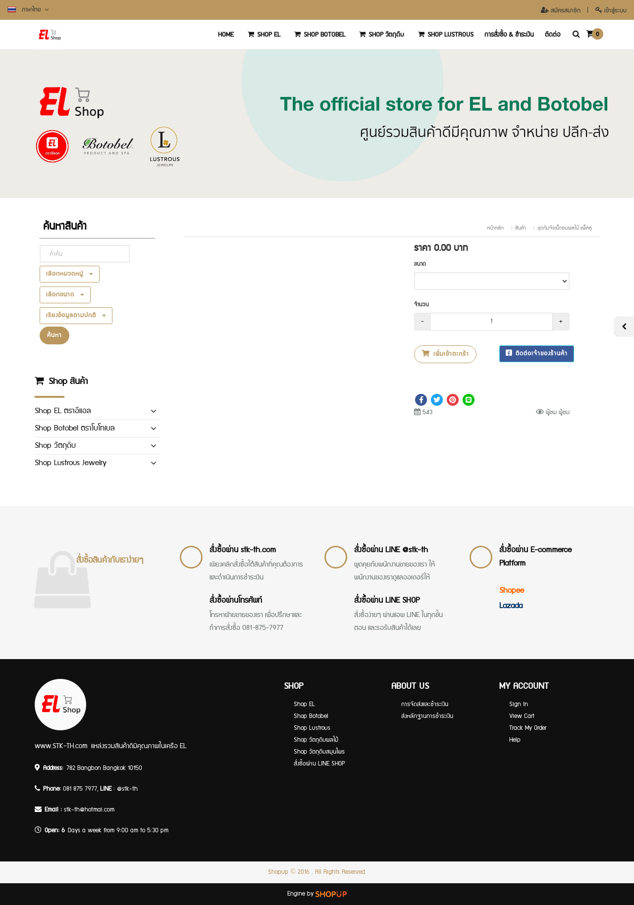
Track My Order (527, 728)
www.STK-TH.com (61, 746)
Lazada (511, 606)
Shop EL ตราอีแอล (63, 411)
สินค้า (520, 228)
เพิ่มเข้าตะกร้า (445, 354)
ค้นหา (54, 335)
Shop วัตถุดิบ (380, 34)
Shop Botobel (318, 34)
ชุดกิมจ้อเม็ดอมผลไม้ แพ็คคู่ (564, 228)
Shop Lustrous (444, 34)
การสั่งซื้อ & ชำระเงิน (509, 34)
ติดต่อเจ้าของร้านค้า (537, 353)
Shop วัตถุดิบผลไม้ (316, 740)
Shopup (278, 872)
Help (515, 740)
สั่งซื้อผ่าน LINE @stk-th (391, 550)
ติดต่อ (552, 34)
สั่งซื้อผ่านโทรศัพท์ (236, 600)
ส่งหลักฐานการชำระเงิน (427, 716)
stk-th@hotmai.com (89, 810)
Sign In (518, 704)
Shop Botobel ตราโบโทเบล (74, 428)
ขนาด (420, 264)
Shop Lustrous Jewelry (70, 463)
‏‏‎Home (226, 34)
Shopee (511, 590)
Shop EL (262, 34)
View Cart (521, 716)
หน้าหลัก (495, 228)
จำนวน (421, 304)
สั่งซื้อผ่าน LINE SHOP (387, 600)
